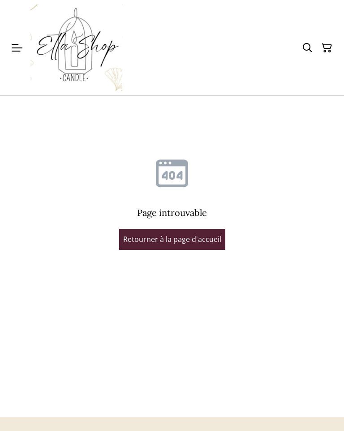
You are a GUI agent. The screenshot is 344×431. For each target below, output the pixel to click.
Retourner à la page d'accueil (172, 239)
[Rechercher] (307, 48)
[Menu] (17, 47)
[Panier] (327, 48)
